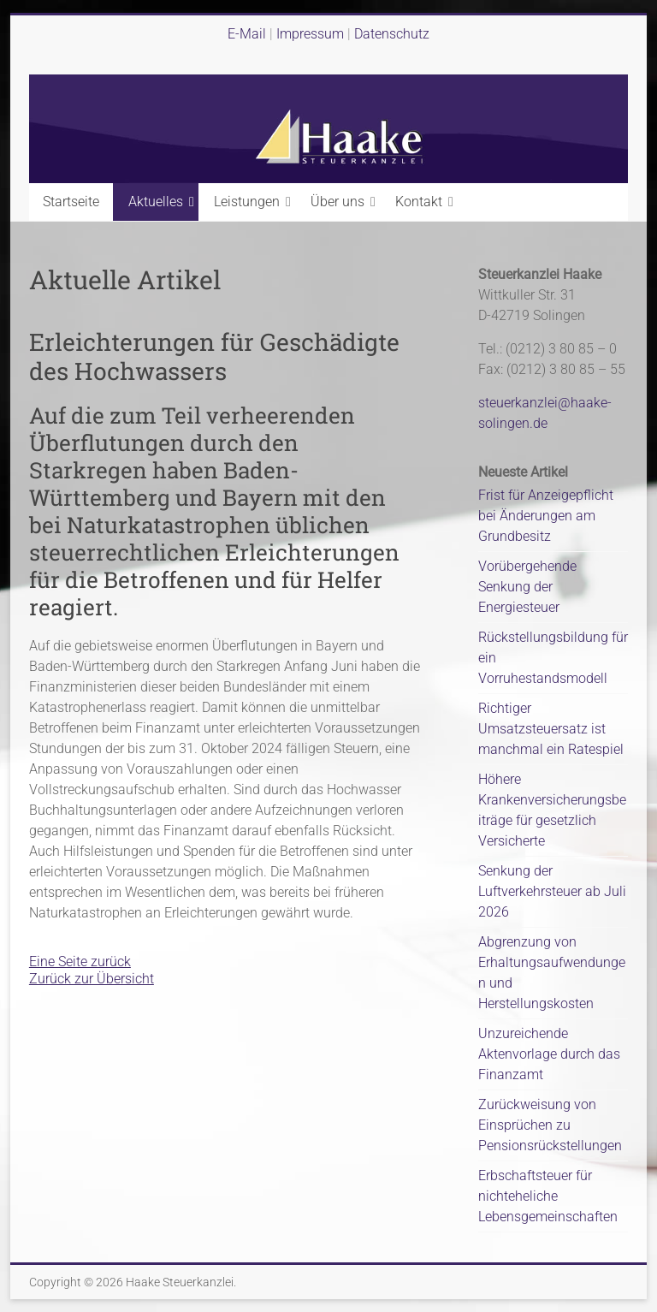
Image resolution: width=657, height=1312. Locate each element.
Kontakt (418, 201)
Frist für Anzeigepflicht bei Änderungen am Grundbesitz (545, 515)
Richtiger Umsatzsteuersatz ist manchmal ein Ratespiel (551, 728)
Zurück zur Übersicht (91, 979)
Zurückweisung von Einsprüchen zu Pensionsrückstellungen (550, 1125)
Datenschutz (391, 34)
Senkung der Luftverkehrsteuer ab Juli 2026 (552, 891)
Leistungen (247, 201)
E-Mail (247, 34)
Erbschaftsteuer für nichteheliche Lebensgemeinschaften (548, 1196)
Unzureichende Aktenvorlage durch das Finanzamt (549, 1054)
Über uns (337, 201)
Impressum (311, 34)
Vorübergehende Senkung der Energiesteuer (527, 586)
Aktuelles (155, 201)
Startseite (71, 201)
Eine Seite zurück (80, 961)
